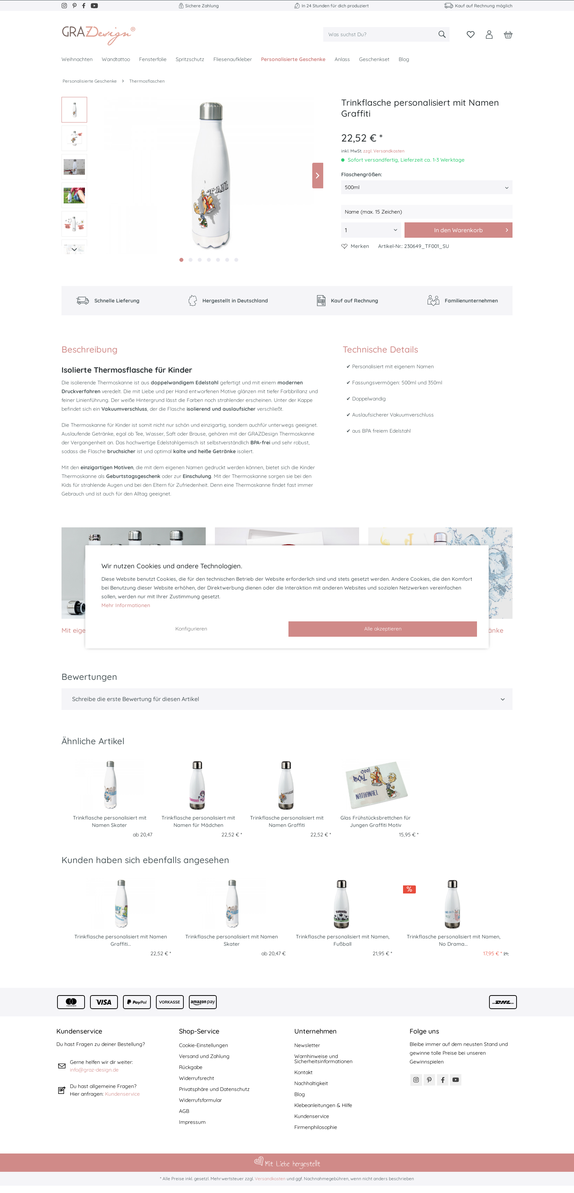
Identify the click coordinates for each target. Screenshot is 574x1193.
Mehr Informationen (125, 605)
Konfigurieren (191, 628)
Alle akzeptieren (383, 628)
